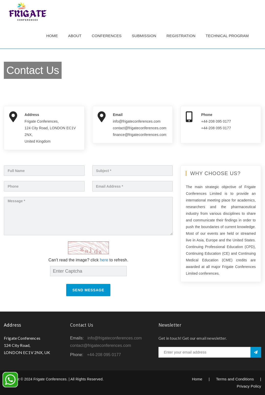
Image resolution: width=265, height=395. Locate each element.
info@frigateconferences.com (114, 338)
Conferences (107, 36)
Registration (181, 36)
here (104, 260)
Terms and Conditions (235, 379)
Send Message (88, 290)
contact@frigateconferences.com (100, 345)
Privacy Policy (249, 386)
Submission (144, 36)
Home (52, 36)
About (75, 36)
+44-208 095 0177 (104, 355)
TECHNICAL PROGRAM (228, 36)
